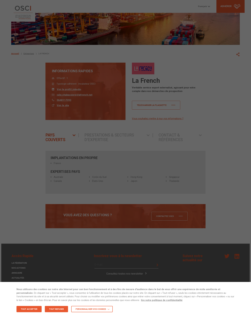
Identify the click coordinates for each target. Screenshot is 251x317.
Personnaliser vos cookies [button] (91, 309)
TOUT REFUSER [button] (56, 309)
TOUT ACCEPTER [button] (29, 309)
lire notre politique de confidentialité (161, 300)
